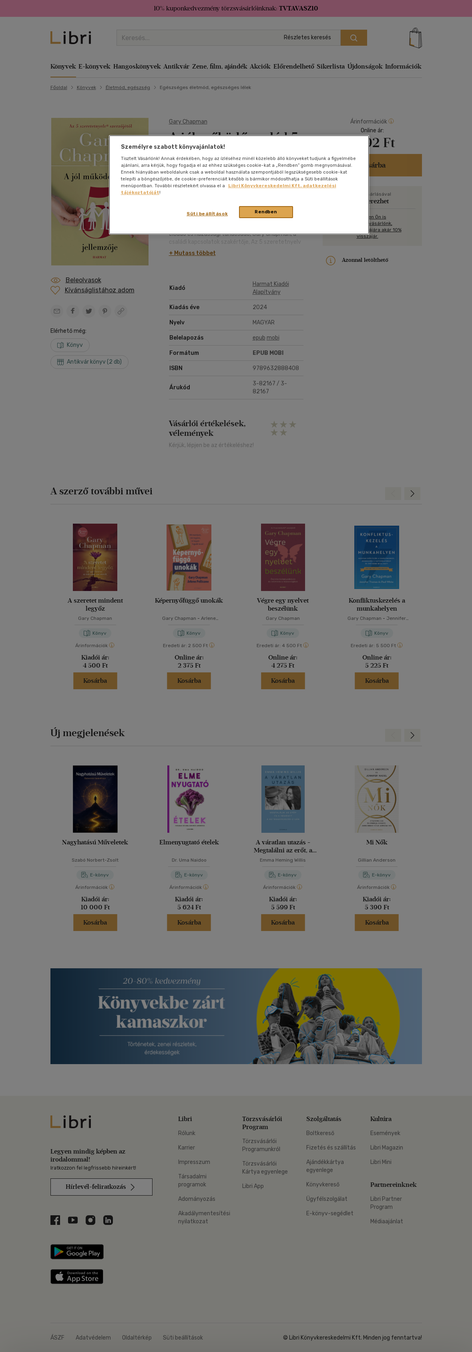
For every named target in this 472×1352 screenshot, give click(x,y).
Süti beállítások (207, 214)
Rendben (266, 212)
